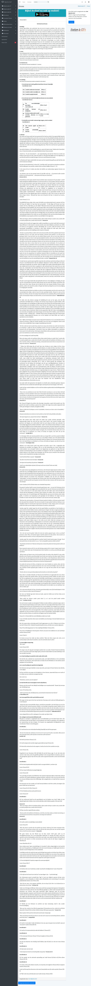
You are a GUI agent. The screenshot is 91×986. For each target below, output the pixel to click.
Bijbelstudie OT (81, 6)
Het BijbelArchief (33, 979)
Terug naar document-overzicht (27, 983)
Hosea (88, 6)
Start (24, 2)
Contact (29, 2)
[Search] (40, 2)
